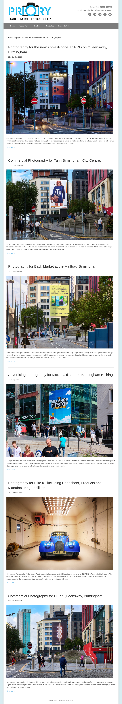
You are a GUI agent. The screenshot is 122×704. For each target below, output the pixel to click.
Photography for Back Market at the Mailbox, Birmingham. (53, 266)
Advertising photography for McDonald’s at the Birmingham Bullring (60, 375)
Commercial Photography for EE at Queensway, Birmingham (55, 596)
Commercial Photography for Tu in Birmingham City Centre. (54, 160)
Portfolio (37, 26)
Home (12, 26)
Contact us (50, 26)
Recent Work (23, 26)
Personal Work (63, 26)
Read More (10, 147)
